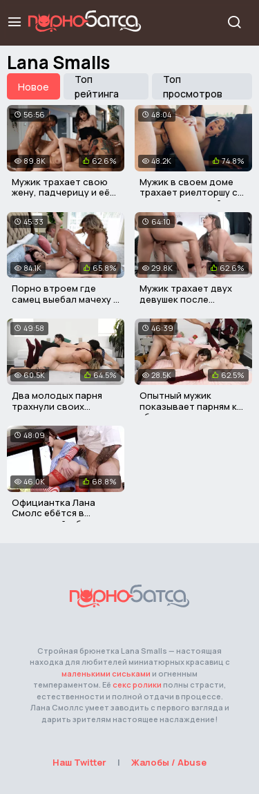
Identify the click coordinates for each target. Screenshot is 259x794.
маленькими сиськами (106, 673)
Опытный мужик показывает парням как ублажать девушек (193, 406)
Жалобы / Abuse (169, 762)
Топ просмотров (192, 86)
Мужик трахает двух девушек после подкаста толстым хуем (186, 304)
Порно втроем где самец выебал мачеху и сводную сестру (65, 299)
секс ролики (137, 684)
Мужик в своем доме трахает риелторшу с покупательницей (189, 192)
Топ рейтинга (97, 86)
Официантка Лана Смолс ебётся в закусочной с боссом (61, 513)
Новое (33, 86)
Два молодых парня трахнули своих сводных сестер (57, 406)
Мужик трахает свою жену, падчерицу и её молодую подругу (61, 192)
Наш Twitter (79, 762)
